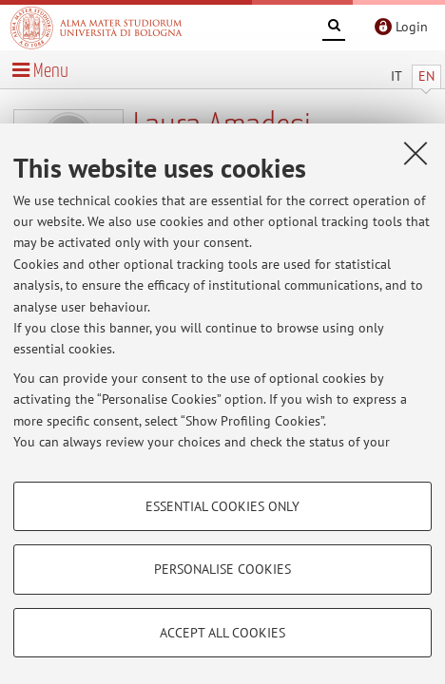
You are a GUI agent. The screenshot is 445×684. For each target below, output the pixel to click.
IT (396, 76)
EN (426, 76)
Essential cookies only (222, 506)
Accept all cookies (222, 632)
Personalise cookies (222, 569)
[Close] (415, 153)
